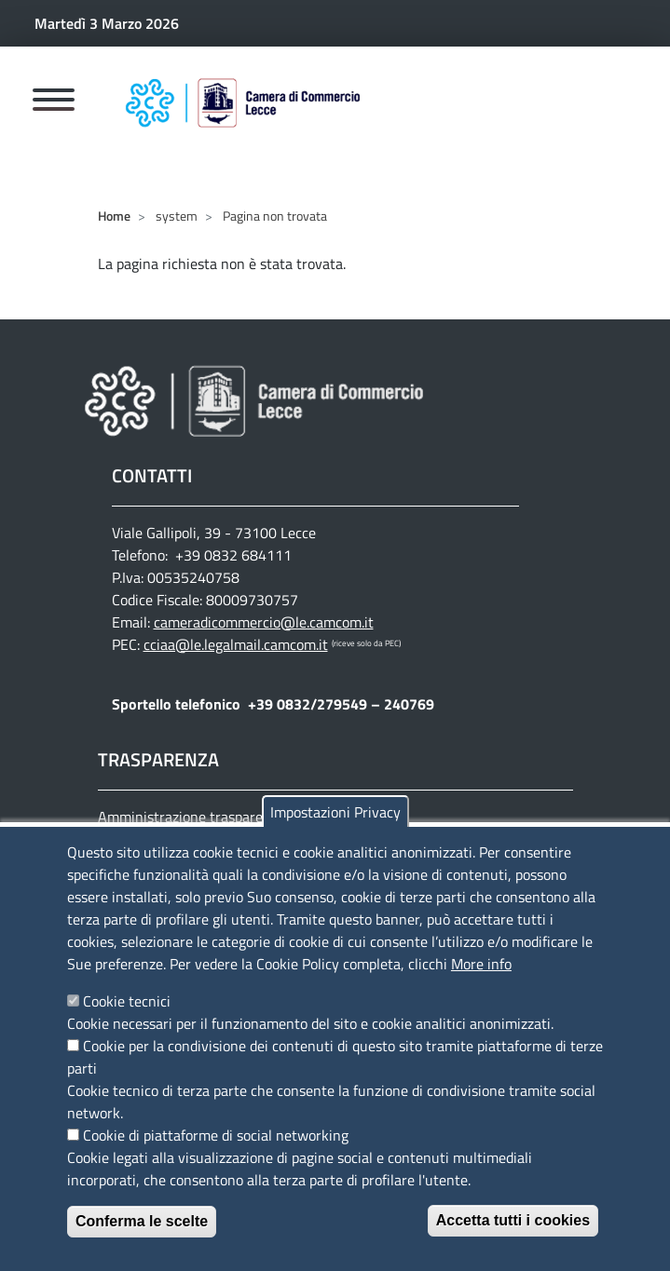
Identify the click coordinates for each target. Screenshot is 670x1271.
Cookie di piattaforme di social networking (216, 1156)
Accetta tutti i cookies (513, 1242)
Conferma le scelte (141, 1243)
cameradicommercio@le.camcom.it (264, 622)
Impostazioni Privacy (335, 833)
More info (481, 985)
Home (114, 215)
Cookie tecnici (127, 1022)
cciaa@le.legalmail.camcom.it (236, 644)
